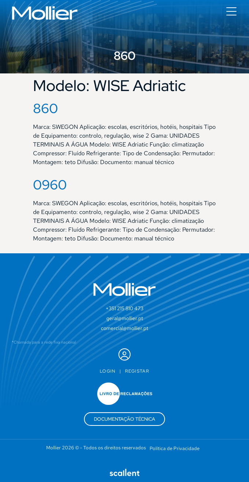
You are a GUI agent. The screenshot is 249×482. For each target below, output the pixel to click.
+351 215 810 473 (124, 308)
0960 (50, 184)
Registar (137, 371)
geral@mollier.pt (124, 318)
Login (108, 371)
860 (45, 108)
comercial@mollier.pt (124, 328)
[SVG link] (45, 13)
